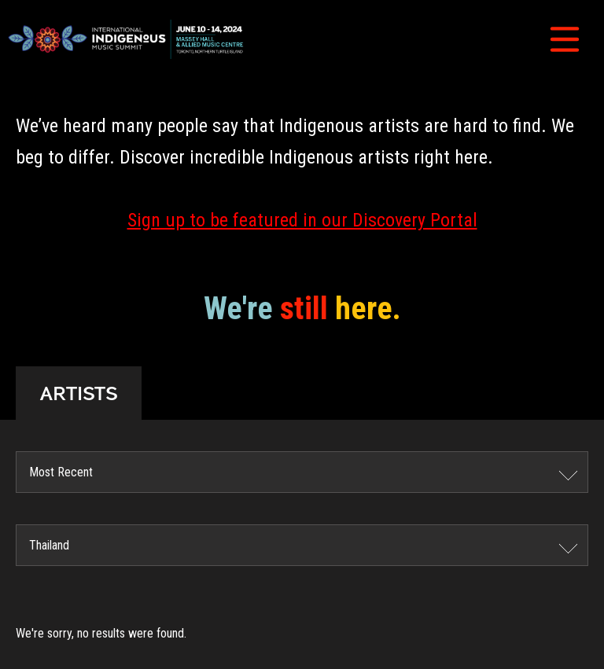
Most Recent (61, 472)
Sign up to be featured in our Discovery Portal (302, 220)
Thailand (49, 545)
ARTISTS (78, 393)
